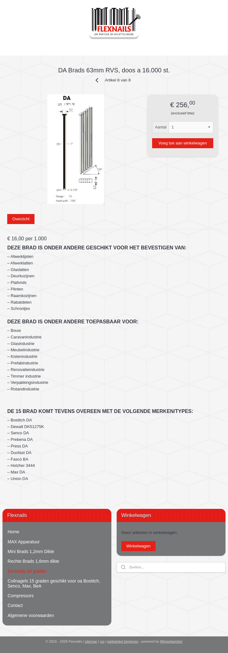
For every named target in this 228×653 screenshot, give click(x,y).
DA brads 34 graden (27, 571)
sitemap (91, 641)
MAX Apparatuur (24, 541)
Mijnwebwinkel (171, 641)
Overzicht (20, 219)
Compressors (21, 595)
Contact (15, 605)
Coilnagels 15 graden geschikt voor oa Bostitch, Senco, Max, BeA (54, 583)
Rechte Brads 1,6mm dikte (33, 561)
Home (13, 531)
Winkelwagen (138, 546)
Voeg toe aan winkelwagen (182, 143)
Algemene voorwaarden (31, 615)
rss (102, 641)
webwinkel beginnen (122, 641)
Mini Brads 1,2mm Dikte (31, 551)
